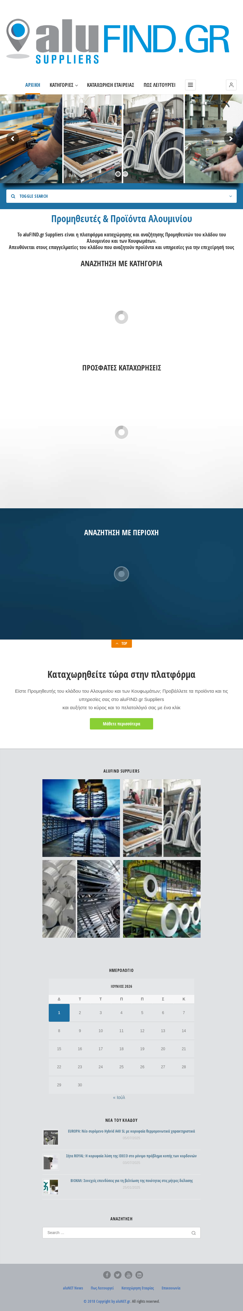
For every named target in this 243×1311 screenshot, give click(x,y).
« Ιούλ (119, 1097)
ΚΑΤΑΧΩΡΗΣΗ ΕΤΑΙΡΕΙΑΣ (110, 85)
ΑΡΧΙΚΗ (32, 85)
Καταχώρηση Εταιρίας (138, 1288)
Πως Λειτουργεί (102, 1288)
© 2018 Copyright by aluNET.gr (107, 1301)
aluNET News (73, 1288)
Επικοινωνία (171, 1288)
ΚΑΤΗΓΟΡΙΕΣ (64, 85)
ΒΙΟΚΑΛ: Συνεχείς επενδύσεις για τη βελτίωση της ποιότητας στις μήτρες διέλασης (132, 1180)
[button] (231, 85)
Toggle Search (29, 196)
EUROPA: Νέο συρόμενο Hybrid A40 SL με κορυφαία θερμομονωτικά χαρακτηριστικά (131, 1131)
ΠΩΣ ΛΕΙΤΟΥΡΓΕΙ (160, 85)
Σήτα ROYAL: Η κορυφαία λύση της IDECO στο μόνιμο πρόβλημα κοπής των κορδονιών (131, 1156)
